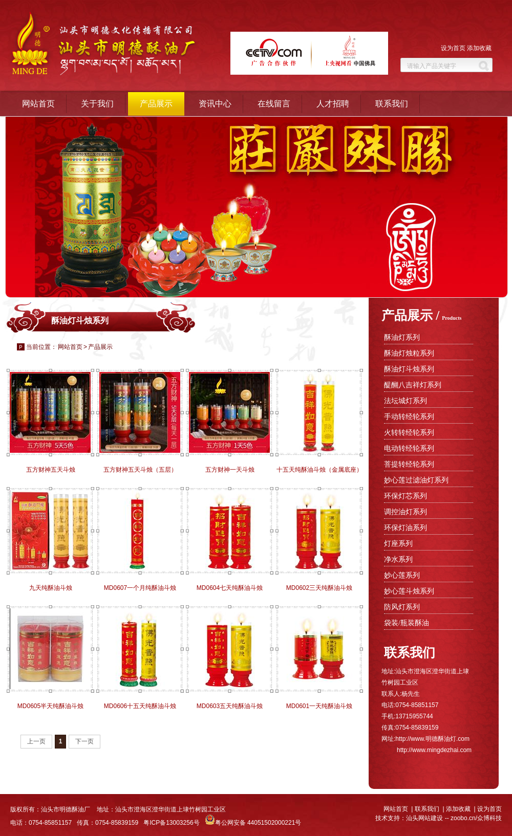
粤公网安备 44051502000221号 (253, 822)
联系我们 (391, 103)
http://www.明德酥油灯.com (432, 738)
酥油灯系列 (402, 337)
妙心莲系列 (402, 575)
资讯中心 (215, 103)
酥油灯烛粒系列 (409, 353)
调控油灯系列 (405, 512)
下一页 (84, 741)
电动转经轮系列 (409, 448)
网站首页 (38, 103)
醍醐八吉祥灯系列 (412, 385)
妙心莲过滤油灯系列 (416, 480)
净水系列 (398, 559)
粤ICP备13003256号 (171, 822)
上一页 (36, 741)
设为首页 (453, 48)
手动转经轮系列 (409, 417)
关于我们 (97, 103)
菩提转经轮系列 (409, 464)
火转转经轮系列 (409, 432)
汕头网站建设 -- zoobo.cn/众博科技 (454, 818)
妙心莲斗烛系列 (409, 591)
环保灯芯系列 (405, 496)
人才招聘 (332, 103)
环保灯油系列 (405, 528)
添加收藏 (479, 48)
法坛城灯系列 (405, 401)
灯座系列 (398, 543)
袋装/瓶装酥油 (406, 623)
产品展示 (156, 103)
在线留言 (274, 103)
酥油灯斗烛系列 (409, 369)
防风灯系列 (402, 607)
